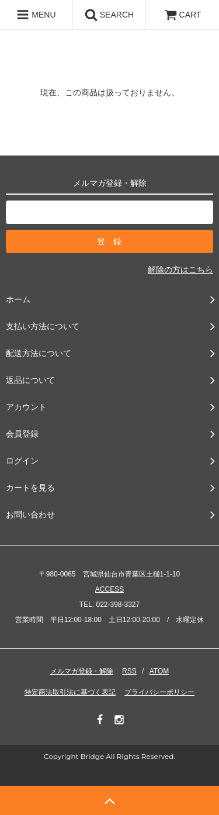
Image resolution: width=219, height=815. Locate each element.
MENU (35, 14)
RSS (129, 671)
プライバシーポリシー (159, 692)
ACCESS (109, 589)
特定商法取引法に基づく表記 (70, 692)
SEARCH (109, 14)
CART (182, 14)
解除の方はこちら (180, 269)
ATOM (159, 671)
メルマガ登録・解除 (81, 671)
